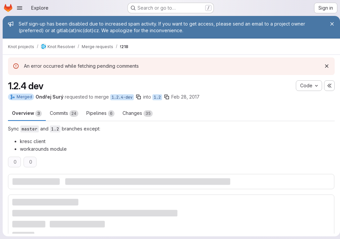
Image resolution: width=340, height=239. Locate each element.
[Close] (329, 24)
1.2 (157, 97)
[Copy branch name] (138, 97)
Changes (138, 113)
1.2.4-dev (122, 97)
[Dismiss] (324, 66)
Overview (27, 113)
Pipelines (100, 113)
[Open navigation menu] (19, 8)
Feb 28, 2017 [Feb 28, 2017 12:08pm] (185, 97)
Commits (64, 113)
